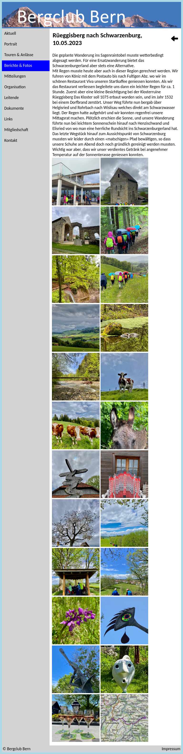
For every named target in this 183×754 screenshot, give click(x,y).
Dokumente (14, 108)
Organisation (14, 86)
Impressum (171, 748)
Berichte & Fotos (18, 65)
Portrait (10, 44)
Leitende (11, 97)
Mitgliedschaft (16, 129)
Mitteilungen (15, 76)
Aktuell (10, 33)
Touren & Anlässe (18, 54)
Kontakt (10, 140)
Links (8, 119)
